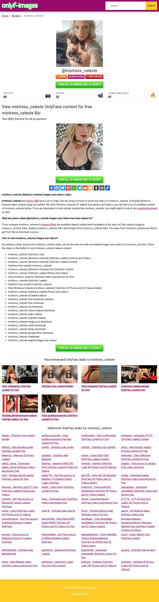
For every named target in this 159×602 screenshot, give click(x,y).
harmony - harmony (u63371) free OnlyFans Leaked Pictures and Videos (20, 491)
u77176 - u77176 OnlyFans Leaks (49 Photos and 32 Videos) (135, 503)
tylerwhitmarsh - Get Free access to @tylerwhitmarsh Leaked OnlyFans (20, 522)
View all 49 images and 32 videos (79, 84)
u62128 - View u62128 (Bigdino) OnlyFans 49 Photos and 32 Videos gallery (98, 479)
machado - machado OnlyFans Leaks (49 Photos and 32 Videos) (137, 565)
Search (151, 5)
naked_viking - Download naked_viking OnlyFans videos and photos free (18, 467)
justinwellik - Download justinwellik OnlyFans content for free (99, 554)
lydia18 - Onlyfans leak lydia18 (58, 510)
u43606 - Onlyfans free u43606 (98, 447)
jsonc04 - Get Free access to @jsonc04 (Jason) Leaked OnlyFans (17, 503)
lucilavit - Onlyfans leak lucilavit (138, 550)
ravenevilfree (49, 224)
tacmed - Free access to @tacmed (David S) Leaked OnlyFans (16, 538)
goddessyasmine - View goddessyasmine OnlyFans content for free (56, 439)
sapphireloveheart (147, 208)
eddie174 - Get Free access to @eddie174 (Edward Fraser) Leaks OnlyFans (58, 479)
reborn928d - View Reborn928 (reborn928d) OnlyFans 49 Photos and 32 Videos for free (58, 522)
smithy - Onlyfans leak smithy (58, 447)
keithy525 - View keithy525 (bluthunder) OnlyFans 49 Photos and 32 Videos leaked (99, 491)
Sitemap (75, 593)
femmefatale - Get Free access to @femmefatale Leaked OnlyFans (59, 538)
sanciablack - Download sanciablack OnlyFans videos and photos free (139, 491)
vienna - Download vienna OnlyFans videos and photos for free (138, 479)
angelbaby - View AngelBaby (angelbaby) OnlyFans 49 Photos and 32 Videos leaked (99, 522)
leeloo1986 (32, 200)
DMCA (84, 593)
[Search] (125, 6)
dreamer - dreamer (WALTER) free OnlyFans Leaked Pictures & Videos (59, 467)
